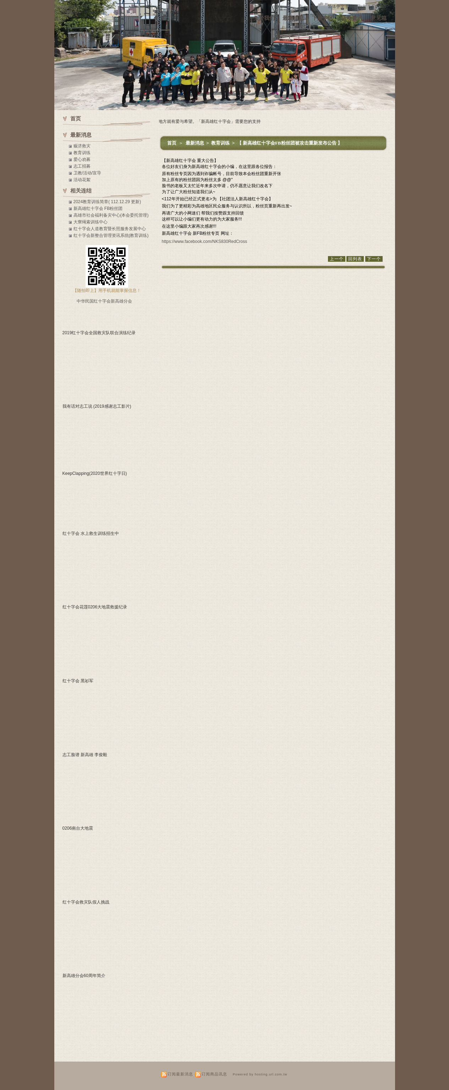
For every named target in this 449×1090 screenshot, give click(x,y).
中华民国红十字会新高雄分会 (104, 301)
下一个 (374, 258)
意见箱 (379, 18)
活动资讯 (351, 18)
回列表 (355, 258)
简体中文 (357, 6)
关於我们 (264, 18)
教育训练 (221, 143)
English (379, 6)
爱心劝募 (82, 159)
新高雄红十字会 (78, 6)
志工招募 (82, 166)
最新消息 (293, 18)
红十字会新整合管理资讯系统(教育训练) (111, 235)
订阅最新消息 (180, 1074)
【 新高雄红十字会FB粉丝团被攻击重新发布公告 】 (289, 143)
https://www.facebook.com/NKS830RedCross (204, 241)
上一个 (337, 258)
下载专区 (322, 18)
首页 (171, 143)
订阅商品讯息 (214, 1074)
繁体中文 (336, 6)
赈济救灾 (82, 145)
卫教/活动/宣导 (87, 172)
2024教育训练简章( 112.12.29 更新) (107, 201)
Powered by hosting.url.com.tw (260, 1074)
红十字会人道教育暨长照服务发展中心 (109, 228)
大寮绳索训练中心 (90, 221)
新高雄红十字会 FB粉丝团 (98, 208)
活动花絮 (82, 179)
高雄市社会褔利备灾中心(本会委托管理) (111, 215)
